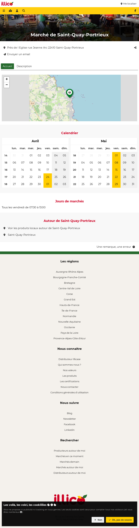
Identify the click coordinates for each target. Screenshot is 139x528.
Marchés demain (69, 461)
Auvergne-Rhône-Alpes (69, 271)
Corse (69, 293)
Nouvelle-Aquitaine (69, 321)
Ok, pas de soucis (120, 520)
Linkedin (69, 429)
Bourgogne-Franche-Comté (69, 277)
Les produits (69, 375)
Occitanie (69, 327)
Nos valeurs (69, 370)
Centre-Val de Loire (69, 288)
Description (24, 66)
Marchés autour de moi (69, 467)
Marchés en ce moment (69, 456)
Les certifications (69, 381)
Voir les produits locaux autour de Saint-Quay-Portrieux (42, 228)
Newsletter (69, 418)
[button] (69, 94)
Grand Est (69, 299)
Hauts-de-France (69, 305)
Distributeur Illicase (69, 359)
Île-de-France (69, 310)
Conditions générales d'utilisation (69, 392)
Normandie (69, 316)
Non (98, 520)
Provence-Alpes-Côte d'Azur (69, 338)
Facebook (69, 424)
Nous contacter (69, 386)
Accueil (7, 66)
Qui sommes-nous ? (69, 364)
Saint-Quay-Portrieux (20, 234)
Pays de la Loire (69, 332)
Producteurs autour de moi (69, 450)
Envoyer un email (17, 54)
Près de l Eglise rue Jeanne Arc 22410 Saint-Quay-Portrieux (44, 47)
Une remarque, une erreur (116, 246)
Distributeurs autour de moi (69, 472)
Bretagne (69, 282)
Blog (69, 413)
